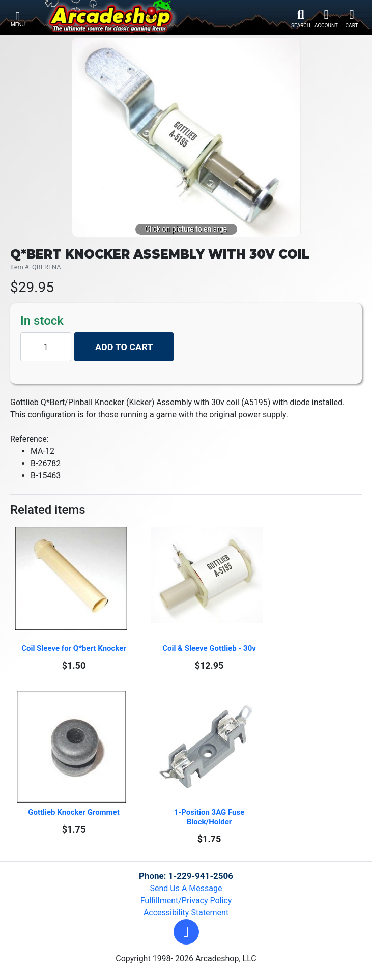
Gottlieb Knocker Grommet (74, 812)
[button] (186, 932)
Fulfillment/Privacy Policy (186, 900)
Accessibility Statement (186, 913)
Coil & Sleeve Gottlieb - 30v (209, 648)
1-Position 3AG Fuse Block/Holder (210, 817)
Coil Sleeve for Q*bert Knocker (73, 648)
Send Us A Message (186, 888)
